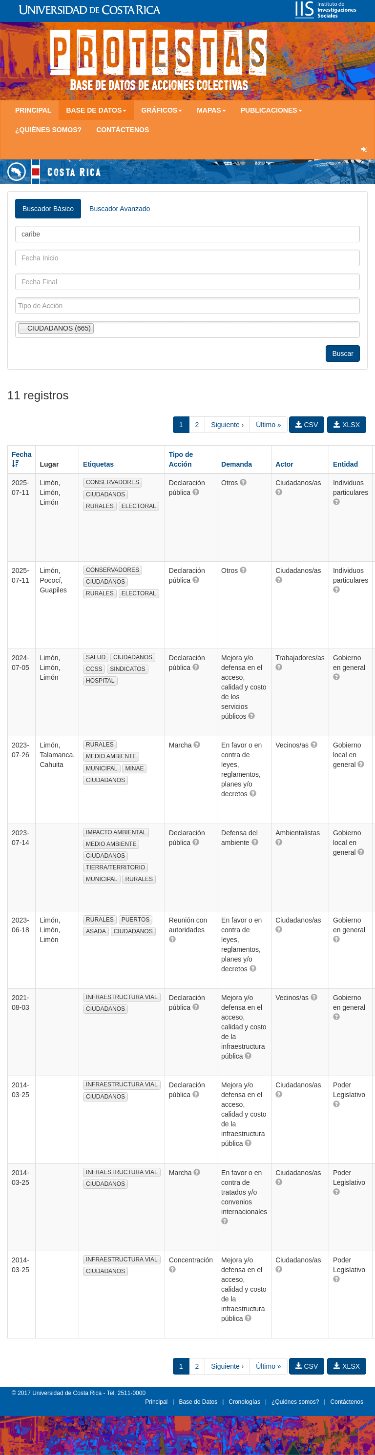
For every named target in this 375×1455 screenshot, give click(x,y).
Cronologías (244, 1401)
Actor (284, 464)
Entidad (345, 464)
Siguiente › (227, 425)
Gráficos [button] (161, 110)
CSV (306, 425)
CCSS (94, 669)
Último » (268, 425)
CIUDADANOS (105, 494)
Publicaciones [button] (271, 110)
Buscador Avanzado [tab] (119, 209)
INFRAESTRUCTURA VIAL (122, 997)
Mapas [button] (211, 110)
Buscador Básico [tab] (48, 209)
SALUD (95, 657)
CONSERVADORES (112, 482)
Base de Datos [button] (96, 110)
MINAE (134, 768)
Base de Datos (198, 1401)
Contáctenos (122, 130)
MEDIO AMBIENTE (111, 756)
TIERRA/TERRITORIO (115, 867)
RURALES (100, 506)
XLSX (346, 425)
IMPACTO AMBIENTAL (116, 832)
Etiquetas (98, 464)
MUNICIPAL (101, 768)
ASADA (96, 931)
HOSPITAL (100, 680)
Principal (33, 110)
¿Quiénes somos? (48, 130)
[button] (195, 492)
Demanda (236, 464)
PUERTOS (136, 919)
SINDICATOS (127, 669)
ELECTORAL (139, 506)
